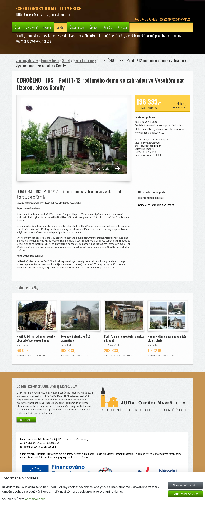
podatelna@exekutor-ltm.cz (175, 19)
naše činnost (26, 420)
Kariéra (108, 27)
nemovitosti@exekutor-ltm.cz (156, 205)
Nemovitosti (50, 60)
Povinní (47, 27)
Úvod (18, 27)
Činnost (94, 27)
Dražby (61, 27)
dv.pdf (157, 142)
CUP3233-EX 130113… (146, 152)
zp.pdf (157, 145)
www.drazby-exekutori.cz (33, 41)
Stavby (67, 60)
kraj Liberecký (85, 60)
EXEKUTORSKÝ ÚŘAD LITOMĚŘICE (48, 8)
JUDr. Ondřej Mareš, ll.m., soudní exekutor (43, 14)
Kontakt (122, 27)
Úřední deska (77, 27)
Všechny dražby (27, 60)
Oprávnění (32, 27)
